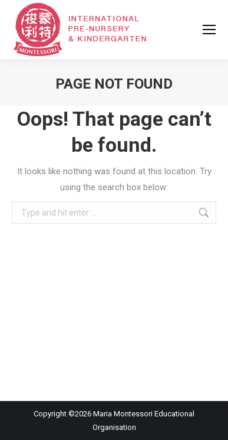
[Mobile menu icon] (209, 29)
